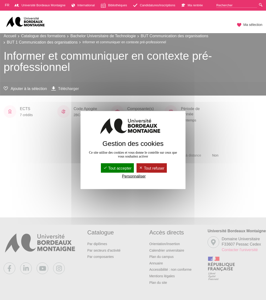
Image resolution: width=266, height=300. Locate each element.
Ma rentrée (192, 5)
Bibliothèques (114, 5)
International (83, 5)
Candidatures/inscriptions (154, 5)
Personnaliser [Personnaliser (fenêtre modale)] (134, 176)
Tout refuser (151, 168)
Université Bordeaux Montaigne (39, 5)
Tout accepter (117, 168)
